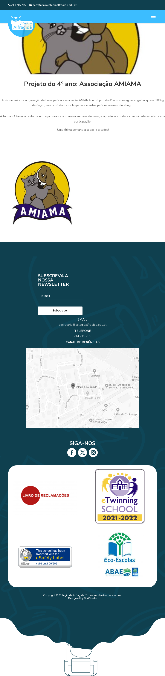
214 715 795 (82, 343)
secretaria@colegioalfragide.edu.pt (82, 337)
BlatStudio (90, 598)
